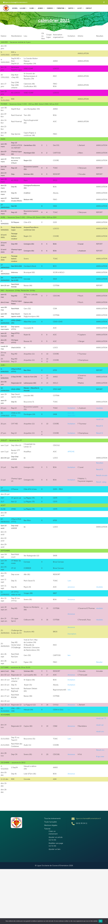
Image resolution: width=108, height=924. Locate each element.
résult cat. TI (101, 718)
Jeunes (40, 8)
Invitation (71, 408)
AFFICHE (71, 452)
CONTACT (89, 8)
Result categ (101, 482)
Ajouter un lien (54, 849)
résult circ (100, 731)
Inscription (72, 634)
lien (69, 655)
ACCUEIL (15, 8)
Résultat (99, 662)
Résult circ (100, 750)
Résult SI (99, 426)
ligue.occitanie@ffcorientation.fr (16, 2)
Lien (69, 581)
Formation (60, 8)
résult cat (99, 725)
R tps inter (100, 757)
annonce (71, 587)
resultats (99, 408)
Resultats (99, 463)
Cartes (70, 8)
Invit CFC (71, 416)
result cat (99, 419)
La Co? (79, 8)
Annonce (71, 599)
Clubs (31, 8)
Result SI (99, 469)
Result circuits (101, 475)
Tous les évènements (52, 818)
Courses (50, 8)
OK (100, 921)
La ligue (23, 8)
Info (69, 690)
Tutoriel (47, 829)
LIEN (69, 498)
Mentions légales (50, 825)
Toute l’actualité (50, 822)
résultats (99, 587)
